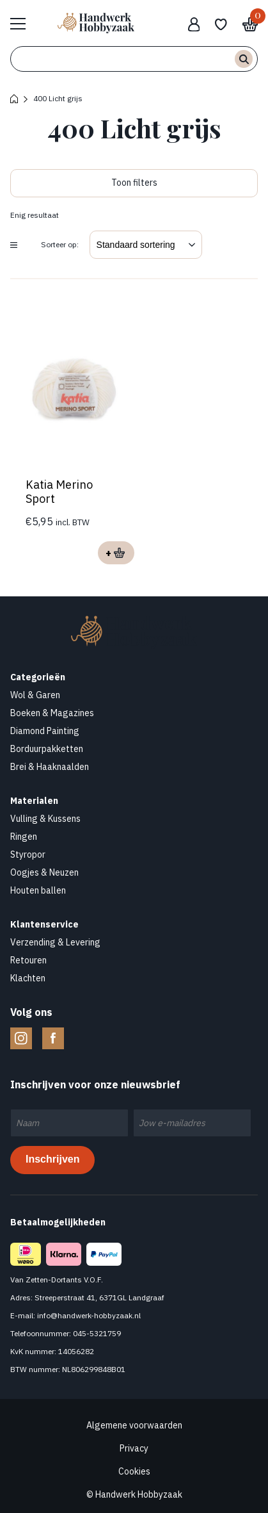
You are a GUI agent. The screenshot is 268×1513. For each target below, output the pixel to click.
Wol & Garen (35, 695)
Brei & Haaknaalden (49, 767)
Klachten (27, 978)
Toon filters (134, 182)
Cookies (134, 1471)
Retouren (28, 960)
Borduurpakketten (46, 749)
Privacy (134, 1448)
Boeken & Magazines (52, 713)
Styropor (27, 854)
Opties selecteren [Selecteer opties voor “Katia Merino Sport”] (116, 552)
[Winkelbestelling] (146, 245)
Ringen (23, 836)
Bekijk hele (24, 23)
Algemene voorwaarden (134, 1425)
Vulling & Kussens (45, 818)
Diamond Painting (44, 731)
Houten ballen (38, 890)
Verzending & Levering (55, 942)
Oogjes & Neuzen (44, 872)
